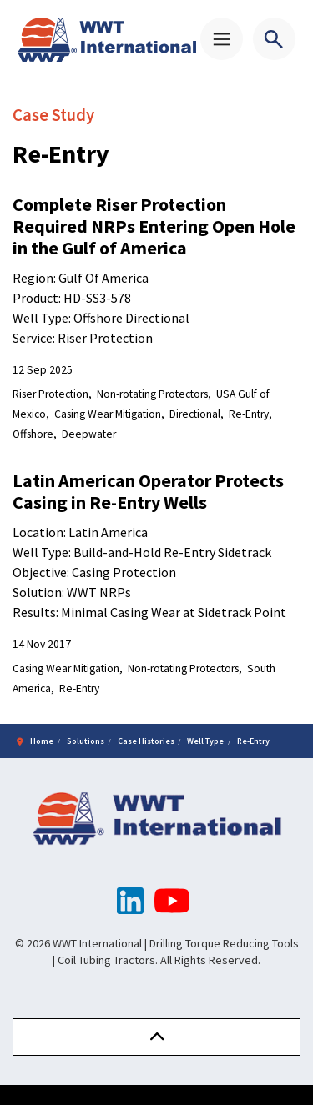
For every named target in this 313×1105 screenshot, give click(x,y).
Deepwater (89, 434)
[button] (156, 1037)
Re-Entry (249, 414)
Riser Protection (50, 394)
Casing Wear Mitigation (107, 414)
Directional (194, 414)
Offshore (33, 434)
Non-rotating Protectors (152, 394)
